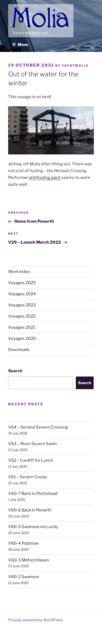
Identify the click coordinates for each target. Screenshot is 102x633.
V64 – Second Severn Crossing (38, 427)
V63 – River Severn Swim (32, 443)
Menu (20, 44)
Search (15, 370)
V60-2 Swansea (23, 576)
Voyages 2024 (22, 293)
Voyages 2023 (22, 305)
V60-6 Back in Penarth (29, 510)
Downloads (19, 349)
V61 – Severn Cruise (27, 476)
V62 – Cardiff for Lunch (30, 460)
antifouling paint (45, 177)
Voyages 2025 (22, 282)
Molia (17, 8)
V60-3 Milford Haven (28, 560)
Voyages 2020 (22, 338)
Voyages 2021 (21, 327)
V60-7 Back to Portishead (32, 493)
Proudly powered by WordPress (35, 620)
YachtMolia (75, 65)
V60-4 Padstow (23, 543)
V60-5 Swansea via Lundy (33, 526)
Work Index (19, 271)
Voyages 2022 (22, 316)
